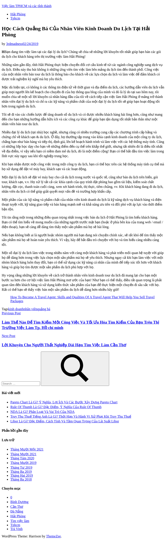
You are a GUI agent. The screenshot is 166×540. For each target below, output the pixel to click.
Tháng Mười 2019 (23, 463)
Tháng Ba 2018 (21, 479)
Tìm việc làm (19, 521)
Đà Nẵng (16, 511)
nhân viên (30, 309)
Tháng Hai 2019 (21, 475)
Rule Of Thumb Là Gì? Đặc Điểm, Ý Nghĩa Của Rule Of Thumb (56, 407)
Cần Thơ (16, 506)
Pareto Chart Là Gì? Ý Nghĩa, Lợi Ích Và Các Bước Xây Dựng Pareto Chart (63, 402)
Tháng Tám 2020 (22, 458)
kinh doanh (16, 309)
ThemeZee (53, 536)
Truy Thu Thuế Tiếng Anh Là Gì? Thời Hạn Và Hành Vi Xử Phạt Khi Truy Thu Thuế (70, 416)
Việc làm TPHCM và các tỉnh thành (26, 6)
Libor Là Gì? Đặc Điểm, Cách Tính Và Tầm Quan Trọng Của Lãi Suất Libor (64, 421)
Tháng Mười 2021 (23, 454)
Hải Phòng (18, 14)
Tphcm (15, 18)
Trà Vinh (16, 529)
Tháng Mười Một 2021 (26, 449)
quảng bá (43, 309)
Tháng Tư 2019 (21, 467)
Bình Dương (19, 502)
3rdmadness (14, 44)
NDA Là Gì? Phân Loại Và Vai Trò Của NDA (42, 412)
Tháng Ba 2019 (21, 471)
